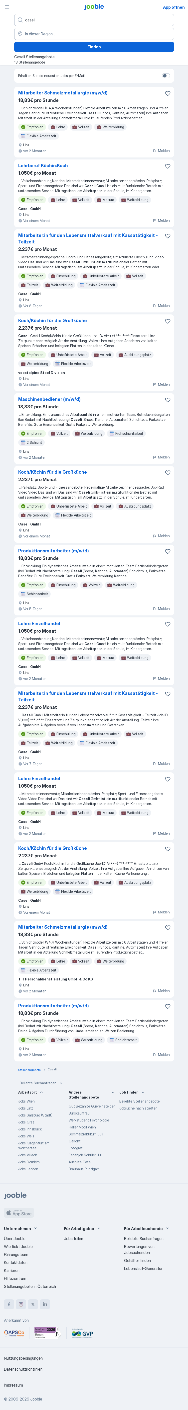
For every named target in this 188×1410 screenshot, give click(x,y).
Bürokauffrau (79, 1113)
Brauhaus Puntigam (84, 1169)
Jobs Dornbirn (29, 1162)
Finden (94, 46)
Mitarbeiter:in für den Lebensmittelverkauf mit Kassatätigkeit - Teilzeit (88, 238)
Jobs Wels (26, 1136)
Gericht (75, 1141)
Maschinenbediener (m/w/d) (49, 399)
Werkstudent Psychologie (89, 1120)
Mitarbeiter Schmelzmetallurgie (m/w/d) (63, 92)
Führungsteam (16, 1254)
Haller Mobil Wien (82, 1127)
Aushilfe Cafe (80, 1162)
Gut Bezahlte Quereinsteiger (92, 1106)
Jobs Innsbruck (30, 1129)
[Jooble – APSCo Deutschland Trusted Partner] (14, 1333)
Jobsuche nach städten (138, 1108)
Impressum (13, 1385)
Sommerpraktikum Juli (86, 1134)
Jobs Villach (27, 1155)
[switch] (166, 75)
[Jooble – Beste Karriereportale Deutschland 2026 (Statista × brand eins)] (47, 1333)
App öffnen (174, 7)
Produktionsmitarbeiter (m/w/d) (53, 550)
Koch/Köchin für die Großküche (52, 320)
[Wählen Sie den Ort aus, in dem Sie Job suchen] (94, 34)
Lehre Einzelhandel (39, 623)
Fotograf (76, 1148)
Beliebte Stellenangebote (139, 1101)
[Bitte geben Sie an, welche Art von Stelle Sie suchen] (94, 20)
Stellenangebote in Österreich (30, 1286)
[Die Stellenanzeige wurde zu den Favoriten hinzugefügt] (168, 93)
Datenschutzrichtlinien (23, 1369)
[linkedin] (45, 1304)
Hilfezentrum (15, 1278)
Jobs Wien (26, 1101)
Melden (161, 150)
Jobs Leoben (28, 1169)
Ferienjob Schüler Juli (85, 1155)
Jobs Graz (26, 1122)
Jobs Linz (25, 1108)
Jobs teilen (73, 1238)
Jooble (36, 1399)
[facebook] (9, 1304)
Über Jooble (14, 1238)
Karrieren (11, 1270)
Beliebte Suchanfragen (41, 1083)
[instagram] (21, 1304)
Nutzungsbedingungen (23, 1358)
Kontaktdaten (15, 1262)
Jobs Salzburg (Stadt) (35, 1115)
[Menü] (7, 7)
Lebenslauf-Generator (143, 1268)
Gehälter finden (137, 1260)
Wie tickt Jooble (18, 1246)
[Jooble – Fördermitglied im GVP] (82, 1333)
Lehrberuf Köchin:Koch (43, 165)
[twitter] (33, 1304)
